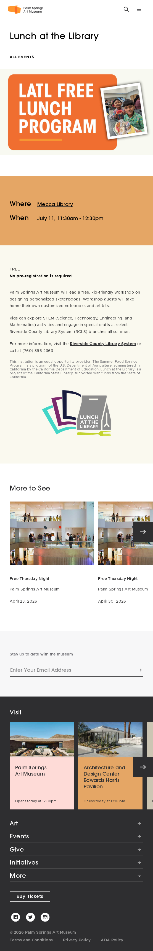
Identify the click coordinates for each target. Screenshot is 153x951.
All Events (26, 57)
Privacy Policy (77, 940)
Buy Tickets (30, 896)
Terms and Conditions (31, 940)
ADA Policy (112, 940)
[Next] (143, 532)
